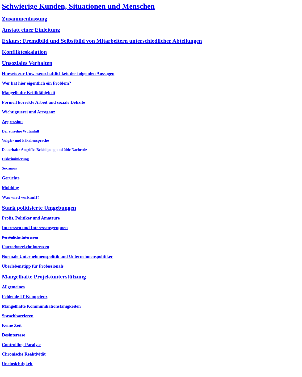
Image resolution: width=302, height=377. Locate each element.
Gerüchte (11, 177)
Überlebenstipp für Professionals (32, 266)
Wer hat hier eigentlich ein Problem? (36, 83)
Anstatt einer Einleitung (31, 30)
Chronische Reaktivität (24, 354)
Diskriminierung (15, 159)
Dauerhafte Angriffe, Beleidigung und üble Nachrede (44, 150)
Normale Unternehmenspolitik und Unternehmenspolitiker (57, 256)
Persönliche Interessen (20, 237)
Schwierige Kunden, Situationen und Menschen (78, 6)
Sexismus (9, 168)
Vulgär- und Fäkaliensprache (25, 140)
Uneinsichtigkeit (17, 363)
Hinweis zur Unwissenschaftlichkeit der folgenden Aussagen (58, 73)
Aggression (12, 121)
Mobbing (10, 187)
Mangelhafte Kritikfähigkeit (28, 92)
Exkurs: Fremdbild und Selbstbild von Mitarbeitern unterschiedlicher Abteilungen (102, 41)
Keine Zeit (12, 325)
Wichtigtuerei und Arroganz (28, 111)
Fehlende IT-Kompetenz (24, 296)
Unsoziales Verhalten (27, 63)
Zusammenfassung (24, 19)
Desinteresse (13, 334)
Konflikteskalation (24, 52)
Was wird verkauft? (20, 197)
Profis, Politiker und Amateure (31, 217)
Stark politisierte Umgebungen (39, 208)
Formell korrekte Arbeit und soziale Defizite (43, 102)
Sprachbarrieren (18, 315)
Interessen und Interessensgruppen (35, 227)
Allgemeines (13, 286)
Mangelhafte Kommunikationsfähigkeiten (41, 306)
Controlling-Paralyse (21, 344)
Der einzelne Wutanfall (20, 131)
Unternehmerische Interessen (25, 247)
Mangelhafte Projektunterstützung (44, 276)
